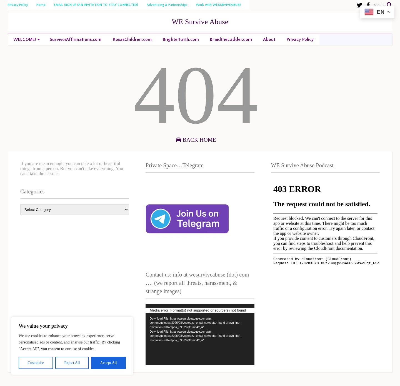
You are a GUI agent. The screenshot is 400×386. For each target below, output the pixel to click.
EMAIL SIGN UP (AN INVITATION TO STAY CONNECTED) (96, 5)
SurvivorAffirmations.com (75, 39)
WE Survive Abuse (200, 22)
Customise (36, 363)
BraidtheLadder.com (231, 39)
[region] (72, 346)
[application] (200, 334)
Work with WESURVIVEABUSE (218, 5)
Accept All (108, 363)
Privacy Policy (18, 5)
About (269, 39)
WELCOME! (26, 39)
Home (41, 5)
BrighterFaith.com (181, 39)
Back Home (196, 140)
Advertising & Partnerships (167, 5)
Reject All (72, 363)
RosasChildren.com (132, 39)
